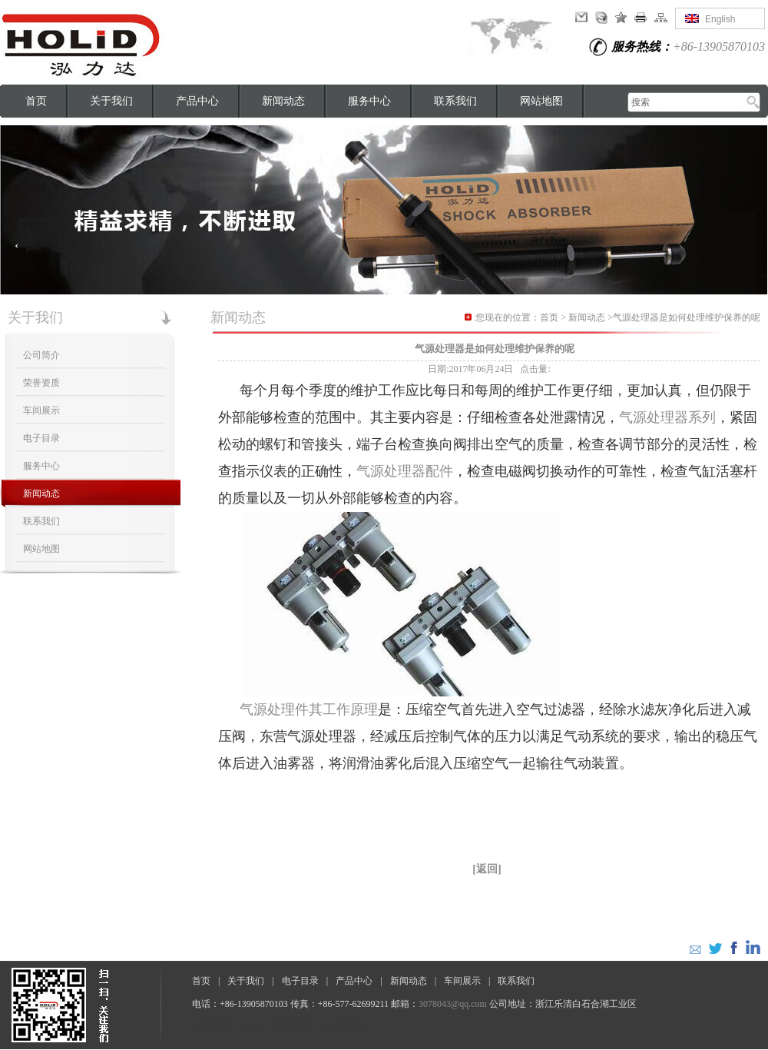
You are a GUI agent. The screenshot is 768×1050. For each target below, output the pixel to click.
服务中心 (369, 101)
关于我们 (111, 101)
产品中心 (197, 101)
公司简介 (41, 355)
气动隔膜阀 (344, 1027)
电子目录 (41, 438)
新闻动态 (283, 101)
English (720, 19)
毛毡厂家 (291, 1027)
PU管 (250, 1027)
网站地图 (541, 101)
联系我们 (455, 101)
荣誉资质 (41, 382)
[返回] (486, 869)
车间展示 (41, 410)
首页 (36, 101)
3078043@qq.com (453, 1003)
